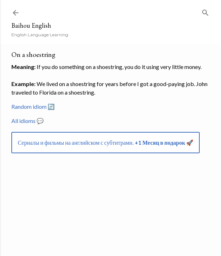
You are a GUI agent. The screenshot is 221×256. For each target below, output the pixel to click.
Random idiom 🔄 (33, 106)
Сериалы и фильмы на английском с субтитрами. (105, 142)
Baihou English (31, 25)
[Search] (205, 11)
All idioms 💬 (27, 120)
